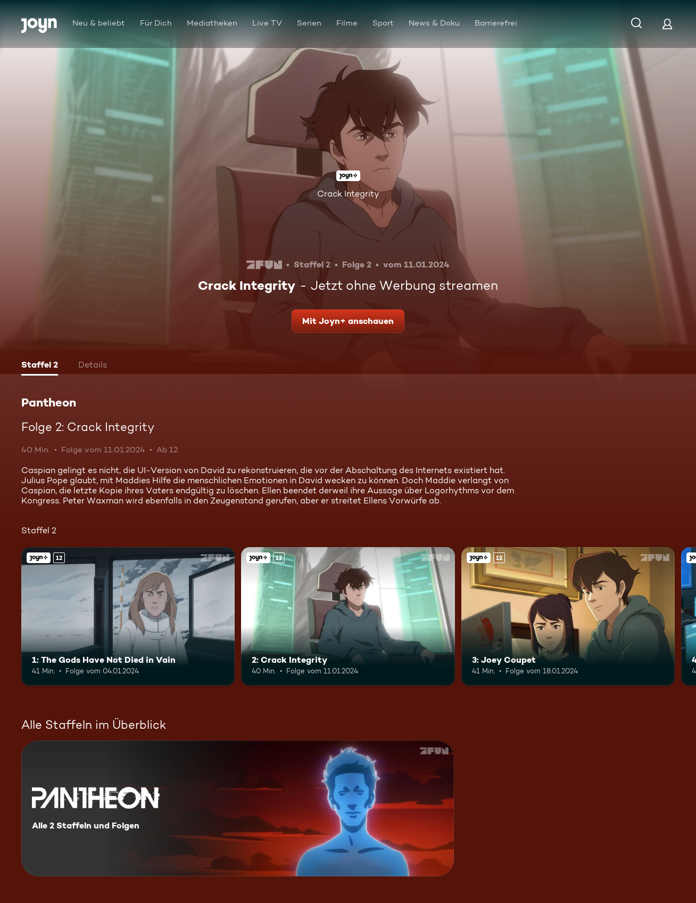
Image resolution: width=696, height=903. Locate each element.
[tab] (39, 366)
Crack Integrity (348, 194)
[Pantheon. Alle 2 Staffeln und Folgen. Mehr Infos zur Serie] (237, 808)
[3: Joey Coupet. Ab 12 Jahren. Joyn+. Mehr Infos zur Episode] (568, 616)
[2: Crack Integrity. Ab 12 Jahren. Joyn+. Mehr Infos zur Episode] (347, 616)
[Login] (667, 23)
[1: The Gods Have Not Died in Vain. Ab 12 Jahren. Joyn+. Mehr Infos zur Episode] (128, 616)
